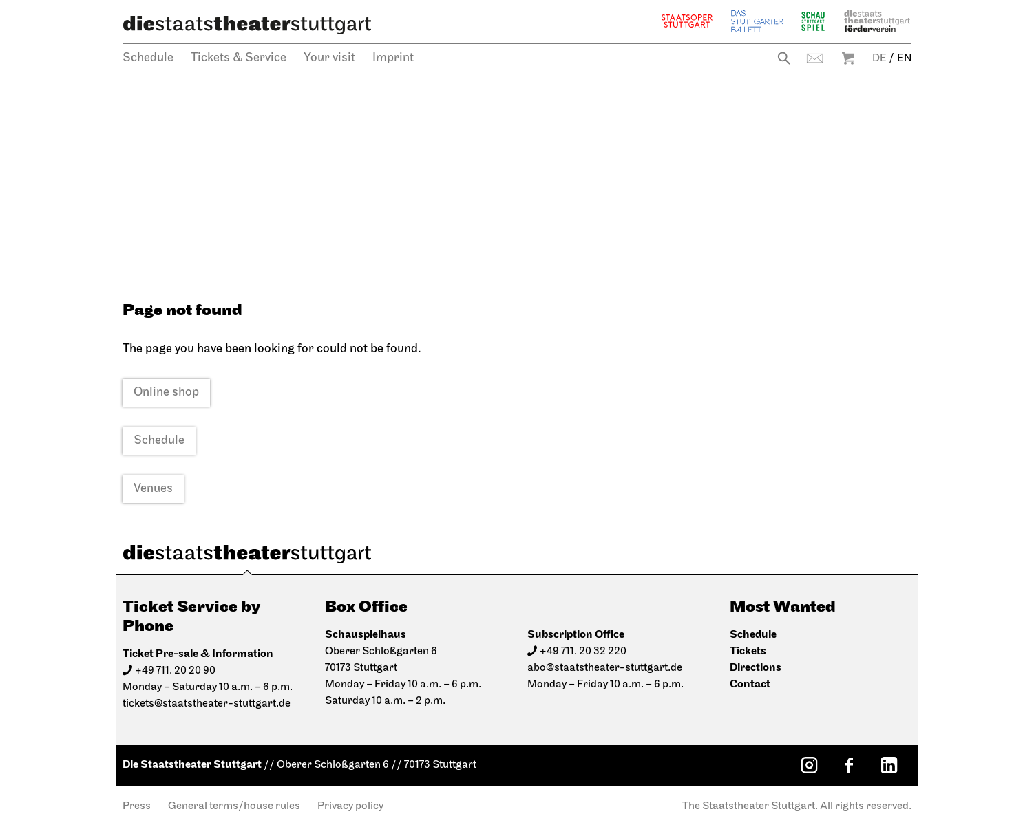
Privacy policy (350, 806)
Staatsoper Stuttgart (687, 21)
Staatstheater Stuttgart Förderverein (877, 21)
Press (137, 806)
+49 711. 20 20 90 (175, 670)
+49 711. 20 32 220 (583, 651)
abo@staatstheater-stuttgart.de (604, 668)
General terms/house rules (234, 806)
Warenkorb (848, 58)
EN (904, 58)
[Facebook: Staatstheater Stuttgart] (849, 765)
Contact (814, 58)
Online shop (166, 392)
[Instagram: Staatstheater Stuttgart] (809, 765)
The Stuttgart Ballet (757, 21)
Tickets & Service (238, 58)
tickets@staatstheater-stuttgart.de (207, 703)
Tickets (748, 651)
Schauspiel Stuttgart (813, 21)
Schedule (148, 58)
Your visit (329, 58)
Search (783, 58)
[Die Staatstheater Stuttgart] (247, 24)
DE (879, 58)
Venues (153, 488)
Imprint (393, 58)
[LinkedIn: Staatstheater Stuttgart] (889, 765)
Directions (755, 667)
